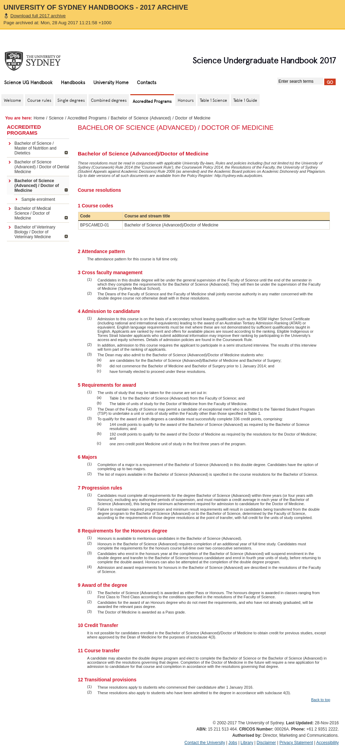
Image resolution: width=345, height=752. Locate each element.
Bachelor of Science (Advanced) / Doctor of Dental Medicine (42, 167)
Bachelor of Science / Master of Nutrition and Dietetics (35, 148)
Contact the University (205, 742)
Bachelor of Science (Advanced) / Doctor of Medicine (37, 185)
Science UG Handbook (28, 82)
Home (39, 118)
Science (56, 118)
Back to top (320, 700)
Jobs (233, 742)
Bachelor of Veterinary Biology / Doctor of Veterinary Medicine (35, 232)
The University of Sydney (39, 61)
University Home (111, 82)
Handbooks (73, 82)
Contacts (146, 82)
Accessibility (327, 742)
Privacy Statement (296, 742)
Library (247, 742)
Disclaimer (266, 742)
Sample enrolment (38, 199)
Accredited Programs (86, 118)
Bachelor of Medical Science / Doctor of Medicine (33, 213)
